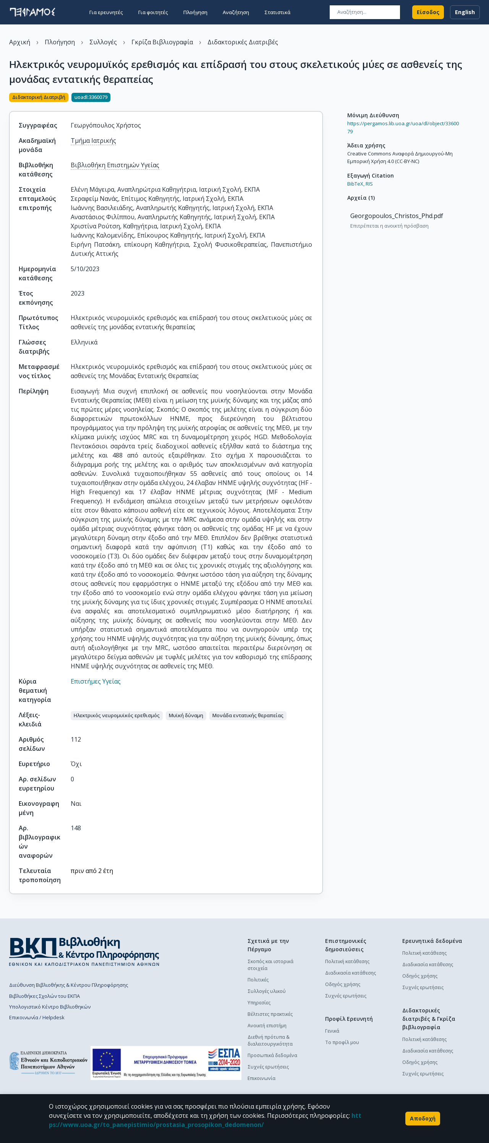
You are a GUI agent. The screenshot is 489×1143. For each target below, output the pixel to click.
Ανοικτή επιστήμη (267, 1025)
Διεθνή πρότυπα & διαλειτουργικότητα (270, 1040)
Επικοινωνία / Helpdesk (37, 1017)
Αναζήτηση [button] (236, 12)
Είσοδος (428, 12)
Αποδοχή (422, 1118)
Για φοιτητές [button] (153, 12)
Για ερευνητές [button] (106, 12)
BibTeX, (355, 183)
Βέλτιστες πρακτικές (270, 1014)
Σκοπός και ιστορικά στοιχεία (270, 965)
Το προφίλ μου (342, 1042)
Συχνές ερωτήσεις (268, 1067)
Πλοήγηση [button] (195, 12)
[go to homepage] (32, 12)
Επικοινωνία (261, 1078)
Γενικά (332, 1031)
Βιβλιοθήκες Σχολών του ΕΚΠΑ (44, 996)
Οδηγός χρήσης (342, 984)
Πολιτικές (258, 979)
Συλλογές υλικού (267, 991)
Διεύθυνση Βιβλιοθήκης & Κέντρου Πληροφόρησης (68, 984)
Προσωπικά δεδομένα (272, 1055)
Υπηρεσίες (259, 1002)
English (464, 12)
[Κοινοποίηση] (320, 98)
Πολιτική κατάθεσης (347, 961)
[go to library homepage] (84, 951)
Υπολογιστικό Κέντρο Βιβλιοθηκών (50, 1006)
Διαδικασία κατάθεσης (350, 973)
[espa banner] (166, 1063)
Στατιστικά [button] (277, 12)
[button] (117, 715)
